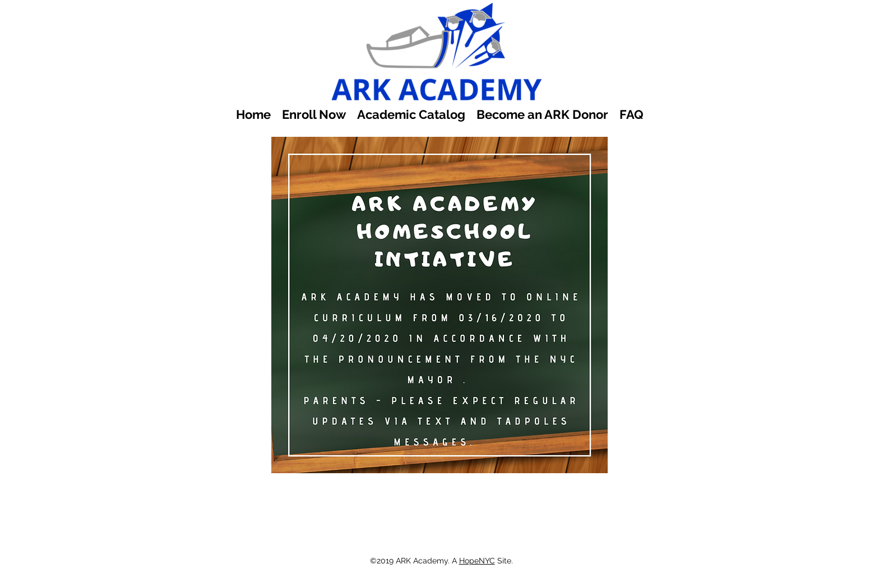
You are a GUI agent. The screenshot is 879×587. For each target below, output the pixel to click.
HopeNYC (477, 560)
